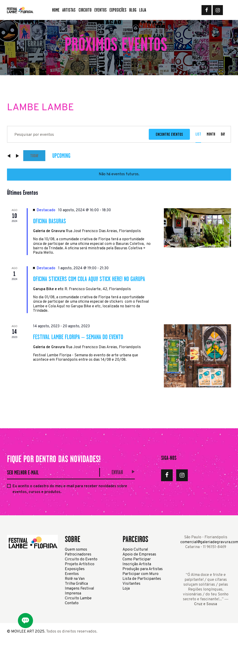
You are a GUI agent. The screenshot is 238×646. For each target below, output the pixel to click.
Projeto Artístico (79, 564)
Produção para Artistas (142, 569)
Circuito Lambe (78, 598)
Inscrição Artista (136, 564)
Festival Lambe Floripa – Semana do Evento (78, 337)
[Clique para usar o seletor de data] (61, 155)
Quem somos (76, 549)
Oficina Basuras (49, 221)
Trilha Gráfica (76, 583)
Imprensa (73, 593)
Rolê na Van (75, 578)
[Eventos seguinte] (17, 155)
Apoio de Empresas (139, 554)
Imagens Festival (79, 588)
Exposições (75, 569)
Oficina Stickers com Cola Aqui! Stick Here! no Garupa (89, 278)
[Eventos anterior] (9, 155)
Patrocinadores (78, 554)
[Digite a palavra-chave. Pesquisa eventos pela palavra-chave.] (78, 134)
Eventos (72, 573)
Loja (126, 588)
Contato (72, 603)
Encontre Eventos (169, 134)
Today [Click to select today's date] (34, 155)
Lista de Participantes (141, 578)
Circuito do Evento (81, 559)
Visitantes (131, 583)
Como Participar (136, 559)
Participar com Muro (140, 573)
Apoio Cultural (135, 549)
